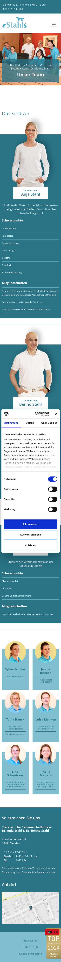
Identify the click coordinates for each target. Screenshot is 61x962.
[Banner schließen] (56, 414)
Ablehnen (30, 545)
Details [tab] (30, 422)
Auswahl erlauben (30, 534)
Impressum (31, 940)
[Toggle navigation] (53, 23)
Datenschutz (30, 947)
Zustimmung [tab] (11, 422)
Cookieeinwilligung (30, 953)
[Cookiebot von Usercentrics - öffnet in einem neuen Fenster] (36, 414)
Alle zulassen (30, 524)
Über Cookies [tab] (49, 422)
